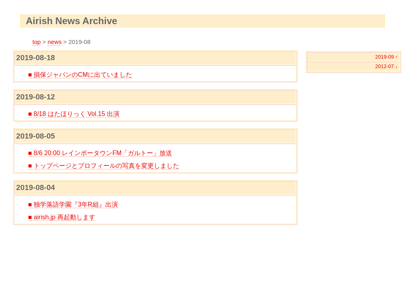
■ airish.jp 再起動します (61, 217)
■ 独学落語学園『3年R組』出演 (73, 204)
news (54, 41)
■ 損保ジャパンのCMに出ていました (80, 74)
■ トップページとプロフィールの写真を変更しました (103, 165)
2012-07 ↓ (386, 66)
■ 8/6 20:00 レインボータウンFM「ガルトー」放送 (100, 153)
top (36, 41)
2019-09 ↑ (386, 57)
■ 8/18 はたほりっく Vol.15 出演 (73, 113)
